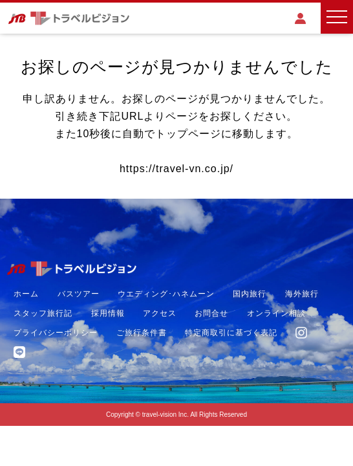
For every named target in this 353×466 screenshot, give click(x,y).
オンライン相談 (276, 313)
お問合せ (211, 313)
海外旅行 (302, 293)
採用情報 (108, 313)
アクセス (159, 313)
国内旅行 (249, 293)
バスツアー (79, 293)
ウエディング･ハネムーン (166, 293)
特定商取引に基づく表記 (231, 332)
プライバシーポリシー (56, 332)
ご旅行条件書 (141, 332)
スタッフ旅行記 (43, 313)
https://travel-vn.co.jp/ (176, 168)
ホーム (26, 293)
